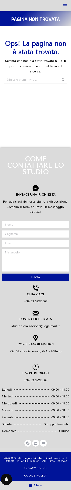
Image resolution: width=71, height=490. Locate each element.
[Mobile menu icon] (65, 5)
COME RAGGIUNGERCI (35, 344)
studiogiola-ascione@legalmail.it (35, 326)
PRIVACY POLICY (35, 468)
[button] (35, 485)
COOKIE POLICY (35, 475)
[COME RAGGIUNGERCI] (36, 338)
